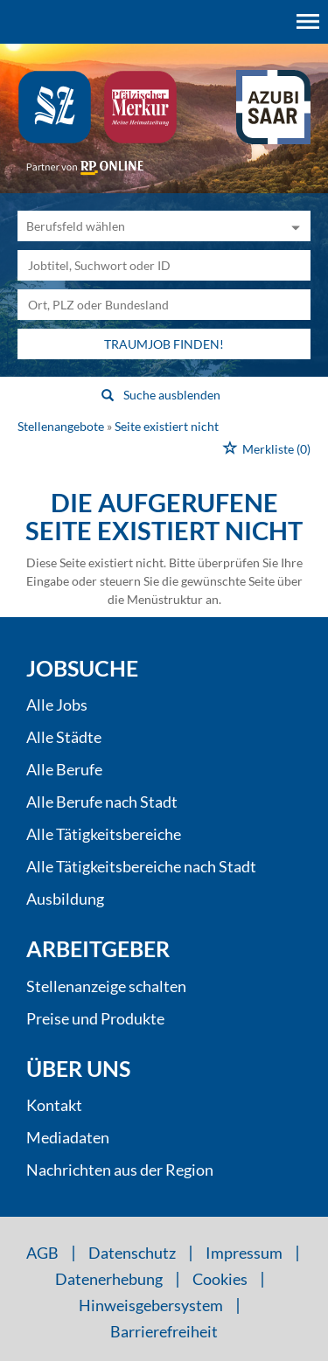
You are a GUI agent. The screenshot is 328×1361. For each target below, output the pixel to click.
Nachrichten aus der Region (119, 1169)
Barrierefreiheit (164, 1331)
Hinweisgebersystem (151, 1305)
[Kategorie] (146, 226)
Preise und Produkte (95, 1018)
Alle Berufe (64, 769)
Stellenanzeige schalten (106, 986)
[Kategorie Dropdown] (293, 226)
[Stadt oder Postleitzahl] (164, 304)
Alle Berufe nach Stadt (102, 801)
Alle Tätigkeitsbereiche (103, 834)
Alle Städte (63, 736)
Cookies (220, 1278)
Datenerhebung (109, 1278)
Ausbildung (65, 898)
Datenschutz (132, 1252)
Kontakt (54, 1104)
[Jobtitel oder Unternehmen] (164, 265)
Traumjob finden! (164, 344)
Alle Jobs (56, 704)
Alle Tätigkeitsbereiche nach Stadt (141, 866)
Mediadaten (67, 1137)
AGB (42, 1252)
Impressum (244, 1252)
